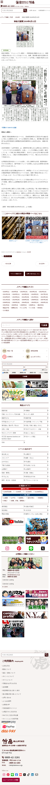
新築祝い (41, 498)
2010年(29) (15, 299)
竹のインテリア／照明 (9, 433)
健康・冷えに (29, 458)
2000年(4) (15, 305)
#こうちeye (39, 332)
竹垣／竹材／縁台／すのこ (33, 425)
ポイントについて (8, 676)
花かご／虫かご (30, 433)
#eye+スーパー (27, 330)
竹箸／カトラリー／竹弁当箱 (11, 414)
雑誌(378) (6, 308)
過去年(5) (41, 305)
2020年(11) (15, 294)
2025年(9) (15, 291)
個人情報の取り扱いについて (12, 694)
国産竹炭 (4, 410)
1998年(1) (32, 305)
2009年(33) (25, 299)
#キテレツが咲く (12, 334)
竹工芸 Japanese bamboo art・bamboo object (11, 438)
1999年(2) (23, 305)
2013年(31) (34, 297)
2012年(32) (44, 297)
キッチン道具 (29, 414)
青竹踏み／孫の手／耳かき (10, 425)
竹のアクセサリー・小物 (33, 429)
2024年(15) (23, 291)
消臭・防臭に (29, 473)
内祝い (5, 500)
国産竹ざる (5, 418)
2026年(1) (6, 291)
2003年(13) (34, 302)
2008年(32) (34, 299)
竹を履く (28, 461)
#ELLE (20, 330)
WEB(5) (39, 308)
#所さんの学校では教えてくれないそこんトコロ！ (27, 338)
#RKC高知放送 (21, 332)
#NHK (11, 332)
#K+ (41, 330)
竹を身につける (30, 465)
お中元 (13, 498)
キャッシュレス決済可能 (10, 719)
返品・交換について (9, 673)
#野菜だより (31, 340)
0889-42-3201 (9, 6)
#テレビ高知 (16, 336)
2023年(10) (33, 291)
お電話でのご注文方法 (10, 711)
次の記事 (41, 263)
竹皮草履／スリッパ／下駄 (33, 421)
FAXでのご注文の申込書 (10, 715)
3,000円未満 (7, 491)
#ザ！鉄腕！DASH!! (40, 334)
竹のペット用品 (30, 436)
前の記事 (8, 263)
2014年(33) (25, 297)
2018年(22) (34, 294)
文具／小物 (5, 429)
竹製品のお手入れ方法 (10, 683)
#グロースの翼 (23, 334)
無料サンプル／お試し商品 (33, 514)
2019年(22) (25, 294)
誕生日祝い (31, 498)
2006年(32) (6, 302)
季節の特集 (5, 514)
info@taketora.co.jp (14, 575)
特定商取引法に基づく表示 (11, 690)
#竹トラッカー (15, 340)
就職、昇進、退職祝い (18, 500)
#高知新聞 (6, 342)
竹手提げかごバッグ (8, 421)
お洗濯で (28, 469)
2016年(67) (6, 297)
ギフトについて (7, 680)
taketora (19, 252)
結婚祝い (21, 498)
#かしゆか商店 (30, 332)
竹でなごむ (5, 476)
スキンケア (5, 458)
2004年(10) (25, 302)
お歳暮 (5, 498)
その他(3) (6, 310)
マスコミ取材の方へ (16, 274)
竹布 (3, 442)
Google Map (7, 753)
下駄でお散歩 (6, 465)
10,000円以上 (39, 491)
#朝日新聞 (7, 340)
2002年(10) (44, 302)
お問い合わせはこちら (33, 274)
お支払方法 (6, 666)
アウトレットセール (31, 480)
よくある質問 (7, 701)
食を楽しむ (5, 454)
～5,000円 (18, 491)
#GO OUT (36, 330)
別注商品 (4, 510)
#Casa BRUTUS (13, 330)
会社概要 (5, 687)
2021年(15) (6, 294)
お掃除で (4, 469)
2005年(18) (15, 302)
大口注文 (28, 510)
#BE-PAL (4, 330)
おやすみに (5, 461)
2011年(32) (6, 299)
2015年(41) (15, 297)
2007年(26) (44, 299)
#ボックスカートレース (35, 336)
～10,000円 (28, 491)
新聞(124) (14, 308)
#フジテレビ (24, 336)
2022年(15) (42, 291)
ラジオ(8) (32, 308)
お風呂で (28, 454)
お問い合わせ (32, 10)
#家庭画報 (8, 338)
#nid (14, 332)
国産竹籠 (28, 418)
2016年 (29, 252)
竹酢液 (27, 410)
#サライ (30, 334)
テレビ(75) (23, 308)
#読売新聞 (23, 340)
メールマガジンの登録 (10, 780)
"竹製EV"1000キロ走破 (8, 127)
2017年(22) (44, 294)
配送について (7, 669)
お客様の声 (6, 704)
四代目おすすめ (30, 476)
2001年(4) (6, 305)
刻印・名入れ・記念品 (9, 480)
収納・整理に (6, 473)
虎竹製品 (4, 506)
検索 (25, 376)
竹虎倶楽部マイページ (10, 708)
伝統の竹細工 (29, 506)
